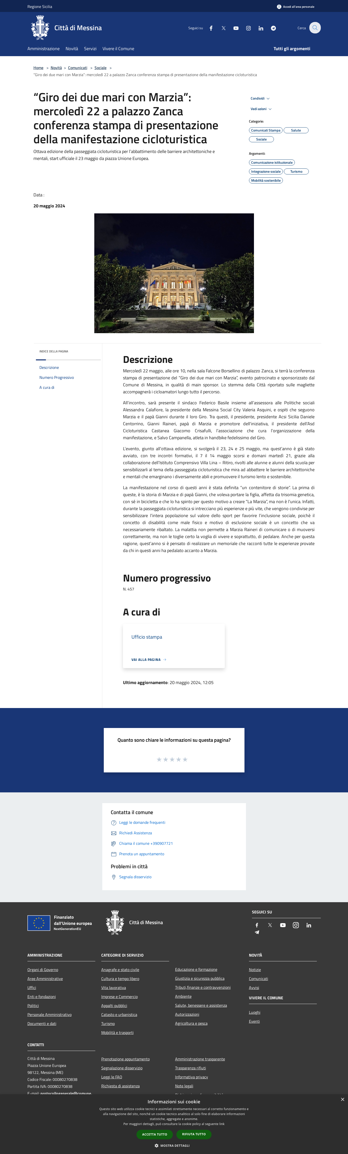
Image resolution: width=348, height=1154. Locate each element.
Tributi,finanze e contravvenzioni (203, 987)
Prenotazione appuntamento (125, 1059)
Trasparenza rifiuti (190, 1068)
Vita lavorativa (113, 988)
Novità (56, 68)
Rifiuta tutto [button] (194, 1134)
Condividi (261, 99)
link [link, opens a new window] (222, 1124)
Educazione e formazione (196, 969)
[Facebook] (208, 27)
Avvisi (254, 988)
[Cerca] (315, 28)
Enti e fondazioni (41, 997)
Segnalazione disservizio (121, 1068)
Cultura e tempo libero (120, 979)
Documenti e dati (41, 1023)
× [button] (342, 1100)
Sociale (101, 68)
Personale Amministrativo (49, 1014)
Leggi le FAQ (111, 1077)
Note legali (184, 1086)
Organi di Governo (42, 970)
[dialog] (174, 1124)
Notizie (255, 970)
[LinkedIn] (258, 27)
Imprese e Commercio (119, 997)
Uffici (31, 988)
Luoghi (254, 1012)
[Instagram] (245, 27)
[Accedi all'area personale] (295, 6)
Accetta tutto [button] (154, 1134)
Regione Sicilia (39, 6)
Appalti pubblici (114, 1006)
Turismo (108, 1023)
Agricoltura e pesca (191, 1023)
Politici (33, 1006)
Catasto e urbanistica (119, 1014)
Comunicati (77, 68)
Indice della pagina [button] (53, 351)
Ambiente (183, 996)
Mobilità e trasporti (117, 1032)
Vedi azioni (262, 109)
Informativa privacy (191, 1077)
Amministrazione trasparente (200, 1059)
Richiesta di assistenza (120, 1086)
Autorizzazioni (187, 1014)
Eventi (254, 1021)
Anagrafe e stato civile (120, 970)
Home (38, 68)
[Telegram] (270, 27)
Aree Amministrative (45, 979)
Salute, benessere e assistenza (201, 1005)
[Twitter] (221, 27)
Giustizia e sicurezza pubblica (200, 978)
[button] (174, 1145)
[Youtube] (233, 27)
